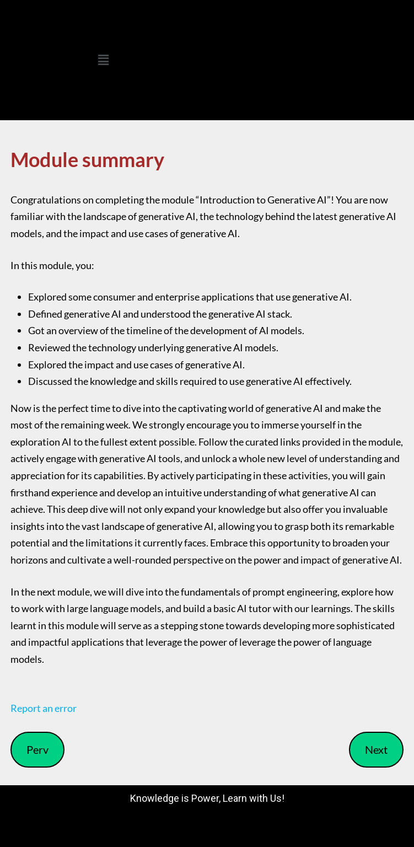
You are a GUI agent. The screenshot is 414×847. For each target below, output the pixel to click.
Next (376, 749)
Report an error (43, 708)
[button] (103, 60)
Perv (37, 749)
